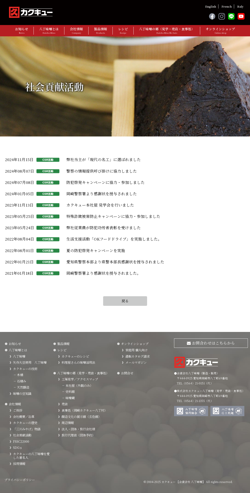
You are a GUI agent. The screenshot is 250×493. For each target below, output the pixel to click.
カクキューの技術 (25, 368)
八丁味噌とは (49, 30)
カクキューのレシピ (75, 356)
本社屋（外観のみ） (77, 385)
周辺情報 (68, 422)
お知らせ (21, 30)
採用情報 (19, 463)
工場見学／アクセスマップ (80, 379)
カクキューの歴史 (25, 422)
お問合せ (127, 373)
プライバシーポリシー (19, 479)
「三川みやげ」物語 (26, 429)
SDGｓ (17, 447)
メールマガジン (136, 362)
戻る (125, 300)
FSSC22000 (21, 441)
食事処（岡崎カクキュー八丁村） (84, 410)
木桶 (18, 374)
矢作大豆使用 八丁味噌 (30, 362)
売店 (65, 404)
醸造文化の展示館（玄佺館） (81, 416)
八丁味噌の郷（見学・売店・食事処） (167, 30)
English (210, 6)
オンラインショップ (220, 30)
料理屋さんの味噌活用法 (78, 362)
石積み (19, 381)
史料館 (68, 391)
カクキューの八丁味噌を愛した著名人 (31, 455)
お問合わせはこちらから (211, 343)
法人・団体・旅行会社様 (78, 429)
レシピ (123, 30)
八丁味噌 (19, 356)
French (226, 6)
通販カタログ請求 (137, 356)
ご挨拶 (17, 410)
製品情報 (100, 30)
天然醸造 (21, 387)
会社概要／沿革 (23, 416)
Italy (240, 6)
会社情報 (76, 30)
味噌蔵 (68, 397)
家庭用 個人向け (136, 350)
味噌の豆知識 (22, 393)
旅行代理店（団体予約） (78, 435)
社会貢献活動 (22, 435)
